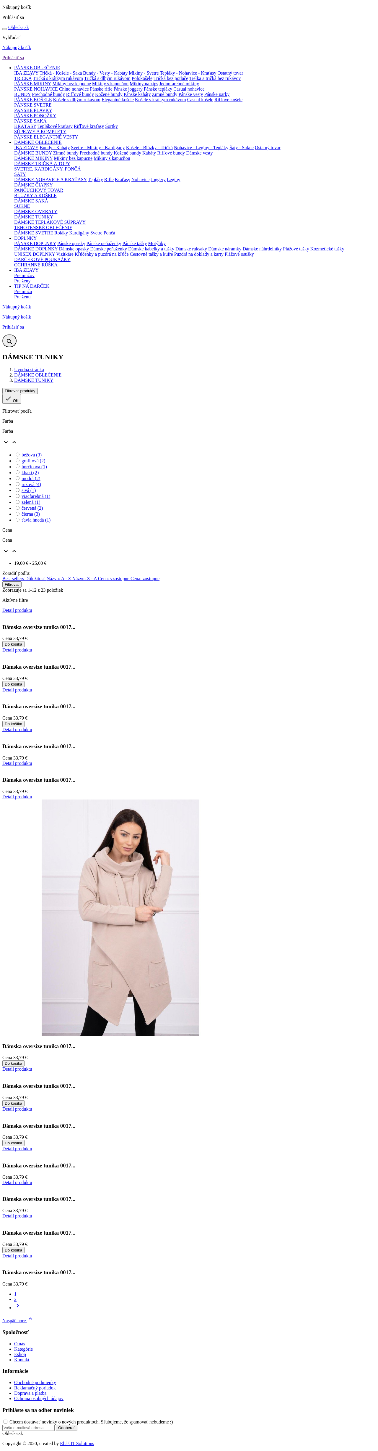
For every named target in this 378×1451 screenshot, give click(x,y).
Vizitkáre (65, 254)
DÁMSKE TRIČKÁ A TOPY (42, 163)
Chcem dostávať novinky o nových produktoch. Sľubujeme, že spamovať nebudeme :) (91, 1421)
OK (12, 399)
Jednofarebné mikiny (179, 83)
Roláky (61, 232)
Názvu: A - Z (59, 578)
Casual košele (200, 99)
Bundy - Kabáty (55, 147)
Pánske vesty (190, 94)
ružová (31, 484)
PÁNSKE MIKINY (32, 83)
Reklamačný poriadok (35, 1387)
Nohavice (140, 179)
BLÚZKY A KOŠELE (35, 195)
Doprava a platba (30, 1393)
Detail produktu (17, 610)
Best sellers (13, 578)
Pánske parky (217, 94)
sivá (29, 490)
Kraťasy (122, 179)
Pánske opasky (71, 243)
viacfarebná (36, 496)
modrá (31, 478)
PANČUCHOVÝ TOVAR (38, 190)
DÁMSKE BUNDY (33, 152)
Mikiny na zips (144, 83)
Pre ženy (22, 280)
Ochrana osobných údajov (38, 1398)
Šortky (111, 126)
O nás (19, 1343)
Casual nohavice (188, 88)
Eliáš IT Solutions (77, 1443)
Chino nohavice (74, 88)
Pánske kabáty (137, 94)
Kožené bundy (109, 94)
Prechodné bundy (48, 94)
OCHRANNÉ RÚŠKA (36, 264)
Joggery (158, 179)
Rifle (109, 179)
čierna (31, 514)
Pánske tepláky (158, 88)
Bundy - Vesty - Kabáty (105, 72)
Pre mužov (24, 275)
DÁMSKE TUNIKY (33, 216)
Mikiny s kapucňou (110, 83)
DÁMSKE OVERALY (35, 211)
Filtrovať (12, 584)
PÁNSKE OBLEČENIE (37, 67)
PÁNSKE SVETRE (33, 104)
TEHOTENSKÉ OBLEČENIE (43, 227)
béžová (32, 454)
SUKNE (22, 206)
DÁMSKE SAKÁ (31, 200)
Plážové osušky (239, 254)
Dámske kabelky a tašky (151, 248)
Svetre (96, 232)
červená (32, 508)
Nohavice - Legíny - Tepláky (201, 147)
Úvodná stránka (29, 369)
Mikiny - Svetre (144, 72)
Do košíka (13, 644)
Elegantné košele (118, 99)
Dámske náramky (224, 248)
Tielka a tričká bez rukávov (215, 78)
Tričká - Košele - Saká (61, 72)
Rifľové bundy (80, 94)
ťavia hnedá (36, 519)
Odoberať (66, 1428)
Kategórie (23, 1349)
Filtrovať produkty (20, 391)
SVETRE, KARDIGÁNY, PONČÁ (47, 168)
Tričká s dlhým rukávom (107, 78)
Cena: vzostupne (114, 578)
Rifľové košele (228, 99)
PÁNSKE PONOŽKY (35, 115)
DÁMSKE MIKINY (33, 158)
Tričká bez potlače (171, 78)
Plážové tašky (296, 248)
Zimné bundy (164, 94)
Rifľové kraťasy (89, 126)
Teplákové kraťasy (55, 126)
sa (18, 27)
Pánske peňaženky (104, 243)
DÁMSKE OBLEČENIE (37, 142)
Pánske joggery (128, 88)
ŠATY (20, 174)
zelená (31, 502)
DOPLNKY (25, 238)
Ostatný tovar (230, 72)
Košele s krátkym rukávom (160, 99)
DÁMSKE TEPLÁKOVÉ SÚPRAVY (50, 222)
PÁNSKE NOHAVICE (36, 88)
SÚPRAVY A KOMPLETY (40, 131)
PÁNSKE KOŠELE (33, 99)
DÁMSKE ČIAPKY (33, 184)
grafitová (33, 460)
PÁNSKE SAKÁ (30, 120)
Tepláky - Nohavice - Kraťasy (188, 72)
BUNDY (22, 94)
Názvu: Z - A (85, 578)
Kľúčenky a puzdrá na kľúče (102, 254)
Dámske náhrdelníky (262, 248)
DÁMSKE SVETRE (33, 232)
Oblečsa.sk (12, 1433)
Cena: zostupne (145, 578)
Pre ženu (22, 296)
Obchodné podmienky (35, 1382)
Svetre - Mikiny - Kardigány (98, 147)
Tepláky (95, 179)
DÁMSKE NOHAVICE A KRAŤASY (50, 179)
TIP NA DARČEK (31, 286)
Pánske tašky (134, 243)
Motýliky (157, 243)
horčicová (34, 466)
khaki (30, 472)
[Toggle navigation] (4, 29)
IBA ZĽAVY (26, 72)
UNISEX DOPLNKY (34, 254)
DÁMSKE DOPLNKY (36, 248)
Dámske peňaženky (108, 248)
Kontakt (22, 1359)
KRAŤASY (25, 126)
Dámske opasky (74, 248)
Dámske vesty (199, 152)
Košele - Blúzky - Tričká (149, 147)
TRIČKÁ (23, 78)
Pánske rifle (101, 88)
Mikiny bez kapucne (71, 83)
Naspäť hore (18, 1320)
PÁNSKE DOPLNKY (35, 243)
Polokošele (142, 78)
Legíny (173, 179)
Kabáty (149, 152)
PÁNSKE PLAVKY (33, 110)
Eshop (20, 1354)
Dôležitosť (35, 578)
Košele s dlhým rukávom (76, 99)
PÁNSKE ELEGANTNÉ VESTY (46, 136)
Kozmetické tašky (327, 248)
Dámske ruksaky (191, 248)
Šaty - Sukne (241, 147)
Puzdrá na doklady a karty (199, 254)
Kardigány (79, 232)
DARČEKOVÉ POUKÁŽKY (42, 259)
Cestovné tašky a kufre (151, 254)
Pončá (109, 232)
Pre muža (23, 291)
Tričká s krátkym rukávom (58, 78)
